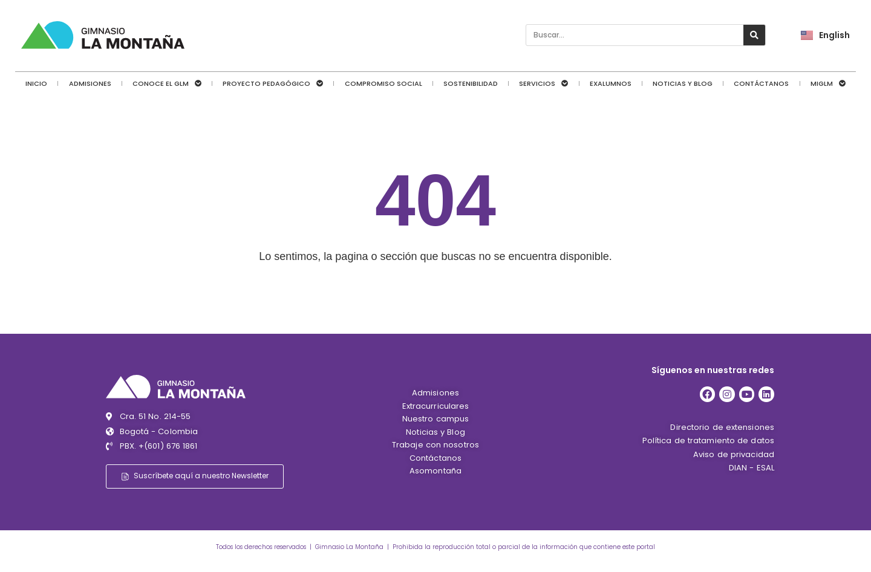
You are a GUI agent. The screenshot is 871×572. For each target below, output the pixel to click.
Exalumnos (610, 83)
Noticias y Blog (683, 83)
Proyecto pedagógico (273, 83)
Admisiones (90, 83)
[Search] (754, 35)
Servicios (543, 83)
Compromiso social (383, 83)
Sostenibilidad (470, 83)
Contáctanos (761, 83)
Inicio (36, 83)
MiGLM (828, 83)
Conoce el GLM (166, 83)
